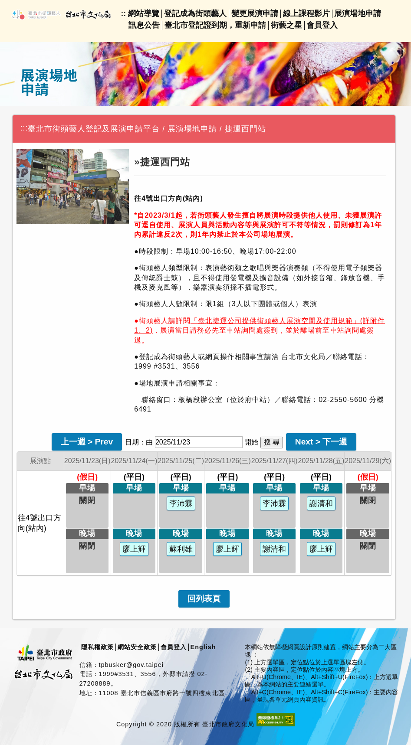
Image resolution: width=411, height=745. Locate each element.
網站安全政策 (137, 647)
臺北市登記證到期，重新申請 (215, 25)
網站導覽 (143, 13)
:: (123, 13)
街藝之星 (286, 25)
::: (24, 128)
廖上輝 (134, 549)
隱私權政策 (97, 647)
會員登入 (322, 25)
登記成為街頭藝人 (195, 13)
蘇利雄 (181, 549)
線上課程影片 (306, 13)
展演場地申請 (357, 13)
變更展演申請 (254, 13)
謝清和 (274, 549)
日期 (132, 442)
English (203, 647)
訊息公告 (144, 25)
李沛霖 (181, 503)
